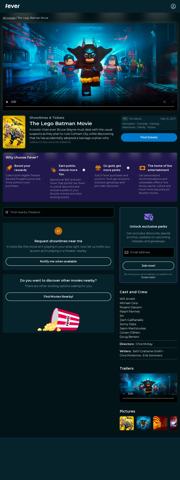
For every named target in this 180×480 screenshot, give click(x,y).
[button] (58, 296)
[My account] (173, 6)
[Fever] (13, 6)
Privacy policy (148, 277)
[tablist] (90, 181)
